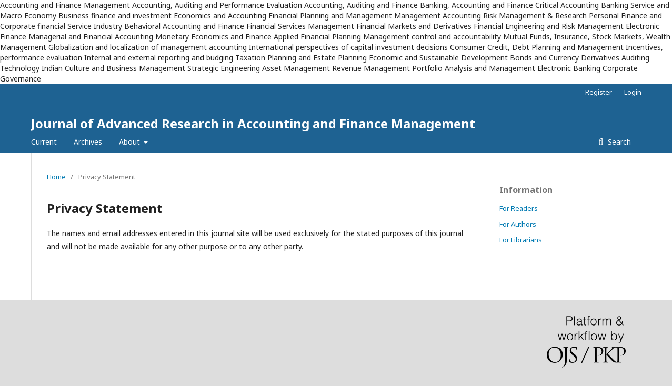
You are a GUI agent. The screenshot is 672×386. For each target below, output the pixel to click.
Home (56, 176)
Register (598, 92)
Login (632, 92)
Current (44, 142)
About (130, 142)
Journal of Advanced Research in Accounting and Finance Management (253, 123)
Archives (88, 142)
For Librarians (520, 240)
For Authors (517, 224)
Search (618, 142)
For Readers (518, 208)
